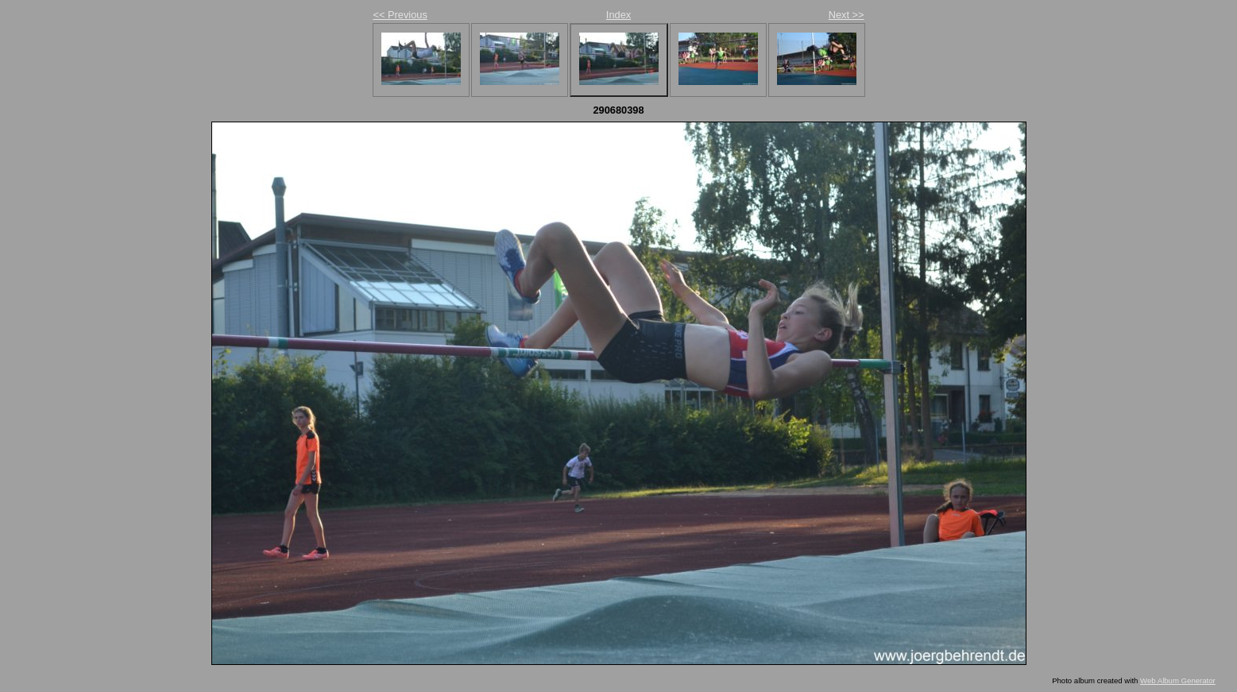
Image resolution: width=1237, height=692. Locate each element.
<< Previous (400, 15)
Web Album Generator (1178, 680)
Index (618, 15)
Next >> (846, 15)
